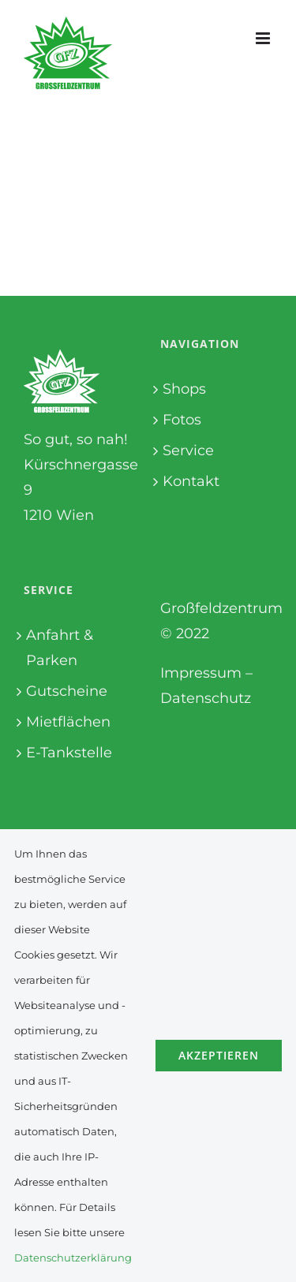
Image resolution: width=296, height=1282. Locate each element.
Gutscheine (66, 691)
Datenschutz (205, 698)
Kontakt (191, 481)
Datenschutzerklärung (73, 1257)
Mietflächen (68, 722)
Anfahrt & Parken (59, 647)
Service (188, 450)
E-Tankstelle (69, 752)
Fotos (182, 419)
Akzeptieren (218, 1055)
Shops (184, 389)
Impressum (201, 673)
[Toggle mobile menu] (264, 38)
